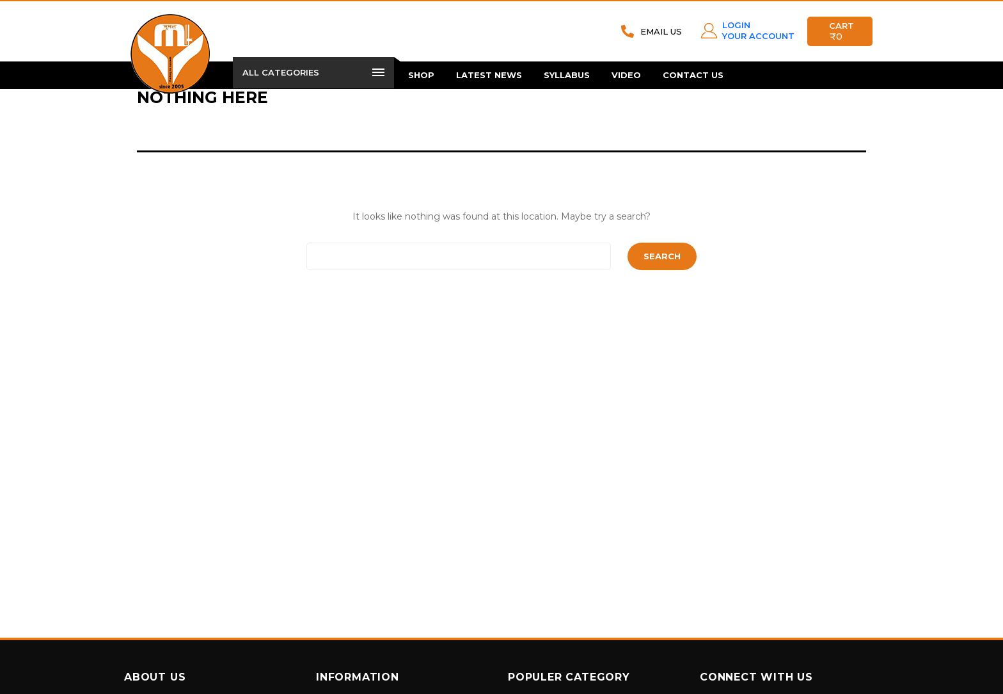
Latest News (489, 75)
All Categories (313, 72)
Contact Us (693, 75)
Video (626, 75)
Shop (421, 75)
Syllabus (567, 75)
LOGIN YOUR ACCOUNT (758, 30)
